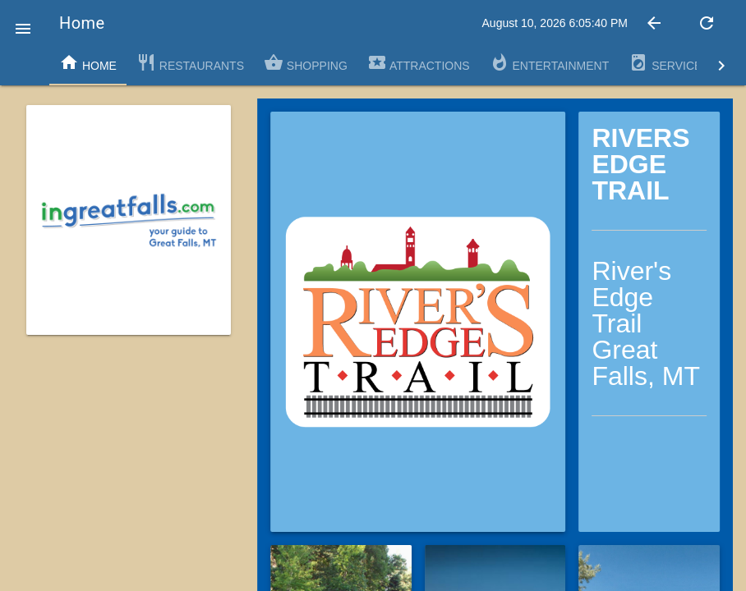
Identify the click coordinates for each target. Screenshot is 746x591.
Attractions (418, 62)
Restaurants (190, 62)
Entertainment (550, 62)
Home (88, 62)
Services (669, 62)
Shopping (306, 62)
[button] (23, 23)
